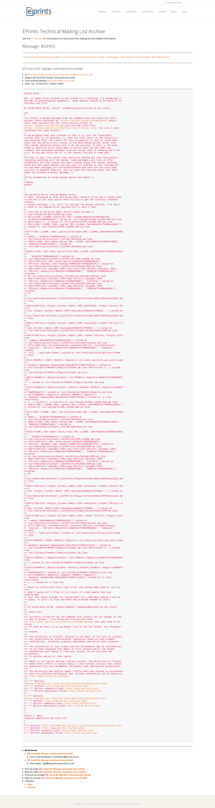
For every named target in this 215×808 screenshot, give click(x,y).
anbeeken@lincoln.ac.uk (61, 80)
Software (116, 12)
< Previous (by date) (32, 57)
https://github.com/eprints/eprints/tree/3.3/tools (57, 128)
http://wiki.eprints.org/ (82, 688)
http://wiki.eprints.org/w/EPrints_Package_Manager (61, 622)
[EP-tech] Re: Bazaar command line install (50, 753)
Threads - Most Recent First (155, 57)
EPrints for (147, 12)
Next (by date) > (53, 57)
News (184, 12)
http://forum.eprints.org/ (85, 691)
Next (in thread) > (97, 57)
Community (131, 12)
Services (102, 12)
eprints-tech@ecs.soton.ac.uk (44, 74)
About (174, 12)
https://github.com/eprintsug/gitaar (84, 120)
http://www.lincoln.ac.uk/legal (49, 676)
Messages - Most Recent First (123, 57)
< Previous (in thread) (75, 57)
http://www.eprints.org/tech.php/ (67, 686)
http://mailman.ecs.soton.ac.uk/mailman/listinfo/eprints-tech (67, 683)
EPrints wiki (37, 38)
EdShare (162, 12)
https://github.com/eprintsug (43, 125)
